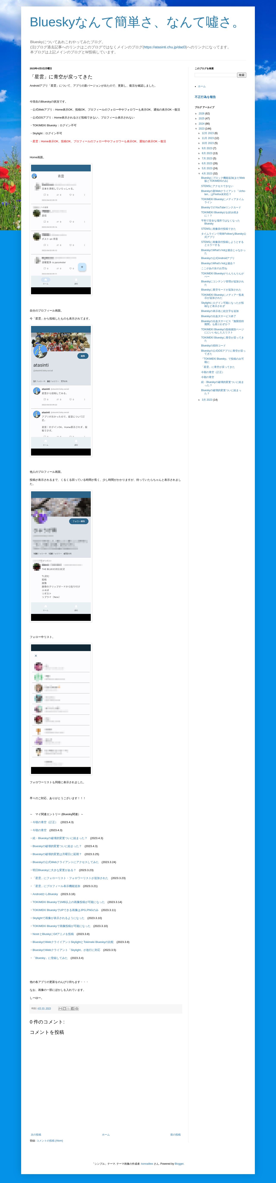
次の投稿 (36, 1134)
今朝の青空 (40, 830)
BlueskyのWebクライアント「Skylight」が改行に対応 (66, 950)
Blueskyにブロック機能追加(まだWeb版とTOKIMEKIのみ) (223, 179)
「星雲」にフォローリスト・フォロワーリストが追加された (70, 878)
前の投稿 (175, 1134)
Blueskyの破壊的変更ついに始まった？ (57, 846)
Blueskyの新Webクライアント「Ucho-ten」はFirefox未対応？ (223, 193)
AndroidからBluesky (45, 894)
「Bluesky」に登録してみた (50, 958)
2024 (202, 123)
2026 (202, 113)
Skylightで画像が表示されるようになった (59, 918)
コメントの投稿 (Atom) (49, 1140)
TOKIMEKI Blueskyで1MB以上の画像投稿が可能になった (69, 902)
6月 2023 (207, 163)
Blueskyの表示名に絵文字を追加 (220, 311)
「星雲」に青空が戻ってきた (218, 367)
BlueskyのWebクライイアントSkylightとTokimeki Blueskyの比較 (73, 942)
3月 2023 (207, 399)
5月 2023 (207, 168)
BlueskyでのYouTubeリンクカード (221, 207)
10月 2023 (208, 143)
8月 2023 (207, 153)
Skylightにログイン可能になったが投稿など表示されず (222, 304)
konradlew (147, 1163)
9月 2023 (207, 148)
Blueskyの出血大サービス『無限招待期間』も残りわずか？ (222, 323)
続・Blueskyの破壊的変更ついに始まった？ (60, 838)
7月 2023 (207, 158)
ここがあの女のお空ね (214, 268)
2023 (202, 128)
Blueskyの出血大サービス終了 (218, 316)
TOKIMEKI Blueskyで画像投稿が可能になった (62, 926)
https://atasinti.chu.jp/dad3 (165, 47)
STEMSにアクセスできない (217, 186)
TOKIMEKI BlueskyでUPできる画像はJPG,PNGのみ (66, 910)
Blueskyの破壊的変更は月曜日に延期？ (57, 854)
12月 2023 (208, 133)
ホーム (106, 1134)
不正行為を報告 (205, 97)
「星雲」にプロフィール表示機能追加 (56, 886)
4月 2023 (207, 173)
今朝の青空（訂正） (45, 822)
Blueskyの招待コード (213, 345)
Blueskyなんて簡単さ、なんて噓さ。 (137, 22)
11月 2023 (208, 138)
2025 (202, 118)
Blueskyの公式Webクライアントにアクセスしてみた (66, 862)
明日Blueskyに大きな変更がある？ (54, 870)
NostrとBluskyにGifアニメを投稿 (53, 934)
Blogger (179, 1163)
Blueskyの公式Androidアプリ (218, 258)
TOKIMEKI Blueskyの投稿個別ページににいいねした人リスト (222, 331)
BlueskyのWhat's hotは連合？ (218, 263)
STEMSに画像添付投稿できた (218, 228)
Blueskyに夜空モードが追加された (221, 289)
